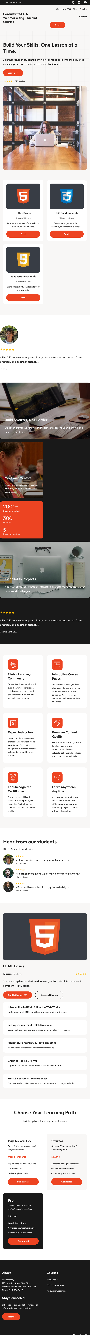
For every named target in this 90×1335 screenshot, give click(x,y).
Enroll (57, 25)
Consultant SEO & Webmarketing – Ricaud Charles (20, 18)
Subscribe (11, 1316)
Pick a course (23, 1181)
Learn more (13, 72)
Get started (66, 1181)
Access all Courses (49, 995)
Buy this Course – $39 (17, 995)
